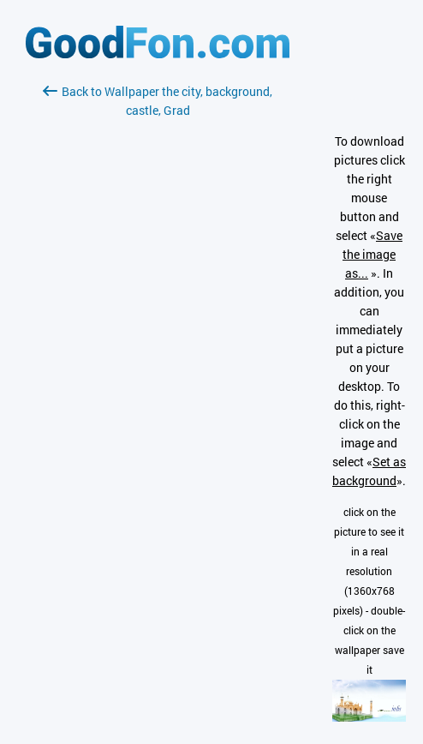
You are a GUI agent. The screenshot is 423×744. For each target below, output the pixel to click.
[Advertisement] (157, 323)
